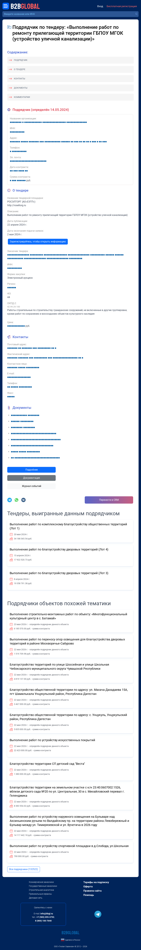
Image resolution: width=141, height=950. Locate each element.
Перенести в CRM (109, 499)
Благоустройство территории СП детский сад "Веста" (47, 764)
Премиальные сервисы (40, 894)
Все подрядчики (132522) (23, 869)
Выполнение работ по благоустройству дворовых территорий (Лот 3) (59, 573)
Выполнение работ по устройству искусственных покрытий (52, 740)
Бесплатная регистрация (122, 6)
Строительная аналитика (41, 890)
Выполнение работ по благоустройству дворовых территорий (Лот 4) (59, 549)
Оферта (88, 886)
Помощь (88, 894)
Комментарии (22, 97)
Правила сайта (92, 890)
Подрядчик (20, 60)
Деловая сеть (35, 898)
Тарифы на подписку (96, 882)
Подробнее (31, 469)
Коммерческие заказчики (41, 882)
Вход (100, 6)
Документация (31, 477)
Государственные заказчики (43, 886)
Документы (20, 88)
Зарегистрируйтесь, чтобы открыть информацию (38, 241)
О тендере (19, 69)
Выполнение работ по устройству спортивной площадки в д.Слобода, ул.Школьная (69, 846)
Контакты (19, 78)
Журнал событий (31, 486)
